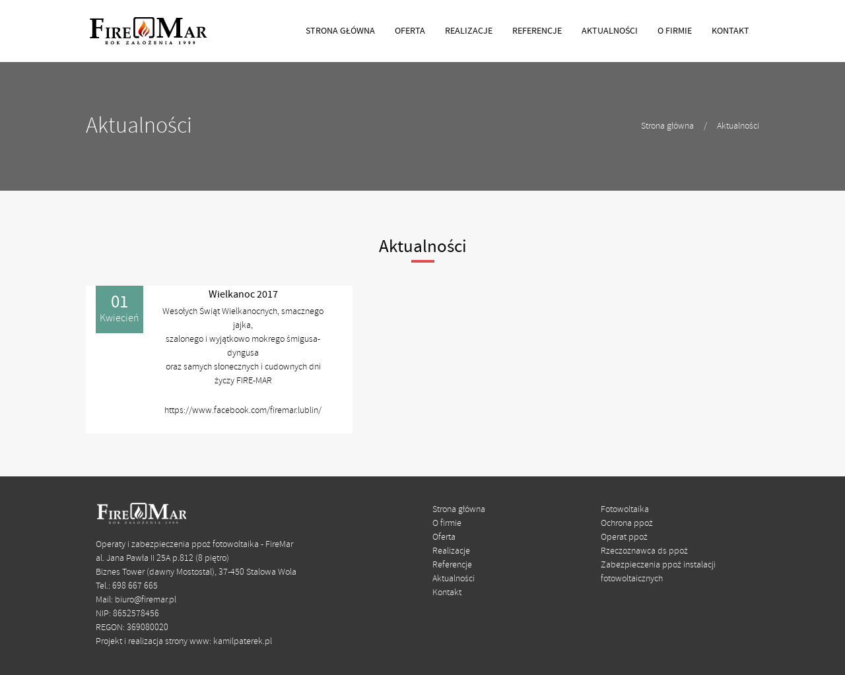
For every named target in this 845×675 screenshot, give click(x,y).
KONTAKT (730, 31)
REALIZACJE (468, 31)
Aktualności (738, 126)
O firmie (446, 523)
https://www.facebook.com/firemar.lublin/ (242, 410)
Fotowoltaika (625, 509)
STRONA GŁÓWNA (340, 31)
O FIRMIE (675, 31)
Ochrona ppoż (627, 523)
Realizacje (451, 551)
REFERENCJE (537, 31)
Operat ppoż (624, 537)
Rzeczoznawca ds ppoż (644, 551)
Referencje (452, 565)
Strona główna (667, 126)
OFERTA (410, 31)
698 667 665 (135, 586)
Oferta (444, 537)
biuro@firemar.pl (145, 600)
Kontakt (446, 593)
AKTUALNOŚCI (610, 31)
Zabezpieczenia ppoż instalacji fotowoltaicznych (658, 572)
